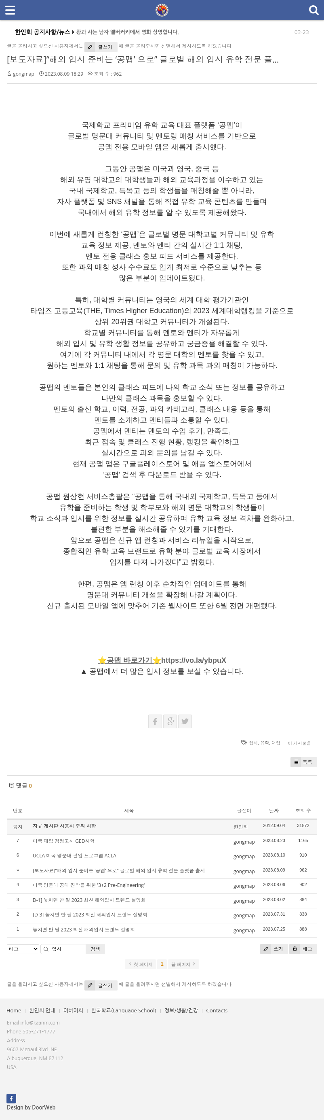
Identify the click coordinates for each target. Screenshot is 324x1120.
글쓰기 (98, 47)
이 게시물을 (299, 743)
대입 (275, 743)
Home (13, 1010)
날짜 (274, 810)
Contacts (216, 1010)
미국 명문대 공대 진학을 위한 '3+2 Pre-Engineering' (89, 885)
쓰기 (271, 949)
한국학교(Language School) (123, 1010)
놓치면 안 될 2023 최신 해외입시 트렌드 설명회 (84, 929)
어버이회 (73, 1010)
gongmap (23, 73)
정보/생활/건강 (181, 1010)
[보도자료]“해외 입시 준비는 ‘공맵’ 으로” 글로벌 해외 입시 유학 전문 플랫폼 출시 (158, 59)
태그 (300, 949)
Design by (31, 1107)
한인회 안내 (42, 1010)
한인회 (241, 826)
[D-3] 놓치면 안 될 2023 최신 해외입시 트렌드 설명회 (90, 914)
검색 (95, 949)
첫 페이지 (140, 964)
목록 (301, 762)
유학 (264, 743)
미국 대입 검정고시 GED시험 (64, 841)
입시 (253, 743)
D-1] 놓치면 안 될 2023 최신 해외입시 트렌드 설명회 (89, 900)
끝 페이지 (183, 964)
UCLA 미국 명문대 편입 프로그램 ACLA (74, 855)
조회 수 (303, 810)
